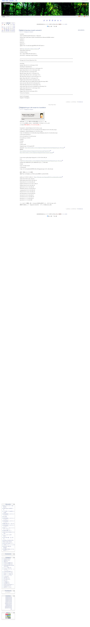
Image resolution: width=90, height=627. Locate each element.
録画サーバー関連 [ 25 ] (8, 574)
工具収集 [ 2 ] (6, 581)
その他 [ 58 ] (6, 576)
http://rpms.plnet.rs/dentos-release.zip (30, 48)
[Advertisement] (6, 55)
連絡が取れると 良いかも (8, 523)
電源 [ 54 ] (6, 561)
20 (6, 29)
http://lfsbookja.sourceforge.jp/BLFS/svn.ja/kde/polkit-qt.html (48, 177)
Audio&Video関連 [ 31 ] (8, 571)
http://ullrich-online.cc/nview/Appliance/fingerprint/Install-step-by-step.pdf (36, 152)
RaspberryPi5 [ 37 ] (7, 585)
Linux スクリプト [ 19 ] (8, 572)
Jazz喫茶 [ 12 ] (6, 583)
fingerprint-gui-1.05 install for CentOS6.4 (33, 107)
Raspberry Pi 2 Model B (29, 109)
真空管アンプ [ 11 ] (7, 587)
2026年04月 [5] (8, 597)
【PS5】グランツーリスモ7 (9, 544)
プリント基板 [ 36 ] (7, 567)
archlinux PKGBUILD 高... (8, 540)
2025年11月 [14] (8, 603)
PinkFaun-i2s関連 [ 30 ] (8, 562)
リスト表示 (65, 24)
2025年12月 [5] (8, 601)
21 (8, 29)
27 (6, 30)
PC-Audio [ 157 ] (7, 579)
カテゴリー (22, 109)
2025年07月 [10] (8, 607)
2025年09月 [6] (8, 605)
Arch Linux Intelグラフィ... (8, 543)
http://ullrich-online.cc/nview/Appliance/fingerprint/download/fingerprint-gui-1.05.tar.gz (44, 147)
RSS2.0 (86, 16)
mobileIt (7, 16)
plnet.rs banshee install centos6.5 (30, 30)
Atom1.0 (81, 16)
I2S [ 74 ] (5, 580)
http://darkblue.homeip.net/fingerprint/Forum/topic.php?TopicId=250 (35, 151)
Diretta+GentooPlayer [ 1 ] (9, 584)
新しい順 (49, 26)
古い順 (55, 26)
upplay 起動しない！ (7, 530)
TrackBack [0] (80, 101)
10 (13, 27)
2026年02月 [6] (8, 599)
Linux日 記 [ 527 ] (7, 558)
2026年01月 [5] (8, 600)
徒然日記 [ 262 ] (7, 560)
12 (4, 28)
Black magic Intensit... (7, 541)
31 (13, 30)
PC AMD (5, 516)
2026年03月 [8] (8, 598)
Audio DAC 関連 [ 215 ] (8, 564)
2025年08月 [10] (8, 606)
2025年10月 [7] (8, 604)
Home (3, 16)
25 (2, 30)
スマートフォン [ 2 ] (8, 575)
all (11, 609)
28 (8, 30)
